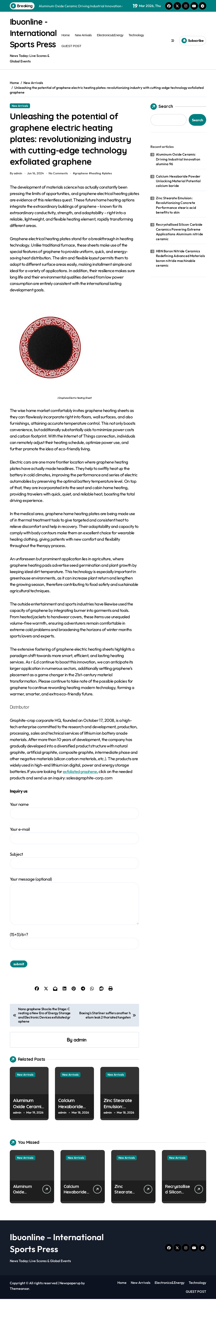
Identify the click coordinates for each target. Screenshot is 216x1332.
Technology (136, 40)
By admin (16, 206)
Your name (74, 843)
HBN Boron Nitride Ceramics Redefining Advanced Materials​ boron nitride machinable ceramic (180, 269)
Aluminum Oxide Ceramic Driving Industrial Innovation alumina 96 (178, 170)
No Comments (58, 206)
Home (65, 40)
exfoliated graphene (81, 804)
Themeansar (19, 1321)
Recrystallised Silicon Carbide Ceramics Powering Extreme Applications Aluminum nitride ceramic (179, 242)
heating (96, 206)
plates (108, 206)
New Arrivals (83, 40)
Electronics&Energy (110, 40)
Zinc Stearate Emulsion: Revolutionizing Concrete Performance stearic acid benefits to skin (176, 216)
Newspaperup (70, 1316)
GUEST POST (71, 51)
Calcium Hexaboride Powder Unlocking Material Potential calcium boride (178, 192)
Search (161, 117)
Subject (74, 893)
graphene (82, 206)
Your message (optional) (74, 933)
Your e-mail (74, 868)
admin (80, 1073)
